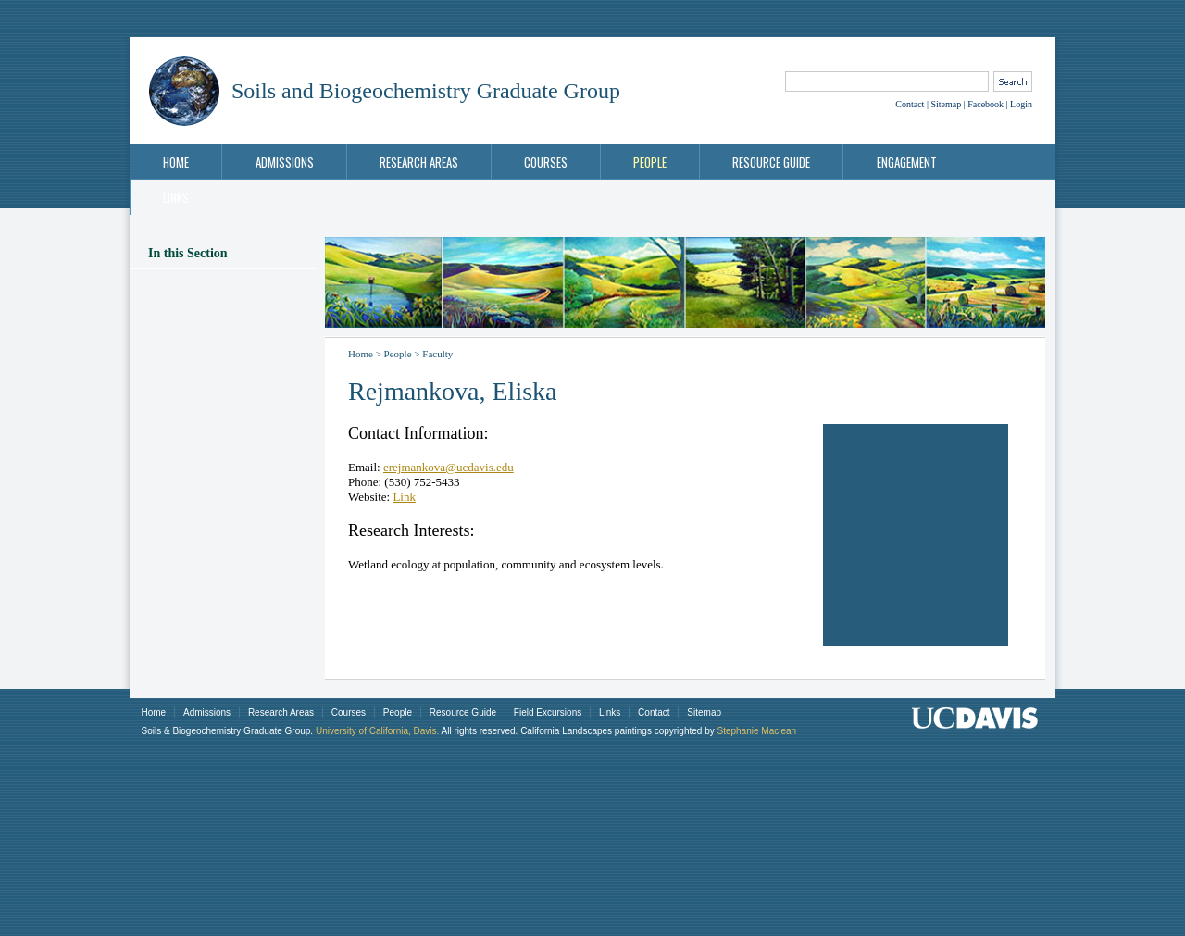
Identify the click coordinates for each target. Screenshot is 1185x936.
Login (1021, 104)
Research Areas (419, 162)
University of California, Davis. (377, 731)
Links (176, 197)
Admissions (285, 162)
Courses (546, 162)
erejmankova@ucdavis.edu (448, 467)
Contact (909, 104)
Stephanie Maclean (756, 731)
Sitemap (945, 104)
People (650, 162)
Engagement (907, 162)
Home (176, 162)
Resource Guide (771, 162)
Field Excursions (547, 712)
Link (404, 497)
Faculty (437, 353)
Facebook (985, 104)
